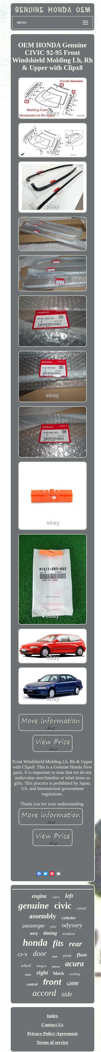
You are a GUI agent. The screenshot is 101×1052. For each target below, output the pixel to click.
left (69, 895)
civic (62, 906)
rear (75, 944)
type (54, 956)
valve (56, 897)
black (58, 973)
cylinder (69, 918)
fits (58, 943)
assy (34, 933)
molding (74, 974)
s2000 (72, 983)
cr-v (23, 954)
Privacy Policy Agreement (52, 1033)
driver (56, 966)
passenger (33, 926)
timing (50, 933)
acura (74, 963)
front (52, 981)
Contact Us (52, 1024)
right (42, 972)
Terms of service (52, 1042)
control (31, 984)
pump (67, 956)
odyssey (72, 925)
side (66, 994)
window (68, 933)
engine (39, 896)
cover (81, 908)
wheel (26, 965)
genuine (33, 906)
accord (44, 993)
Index (52, 1015)
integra (41, 966)
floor (82, 955)
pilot (53, 927)
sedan (28, 974)
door (40, 954)
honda (35, 942)
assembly (42, 916)
